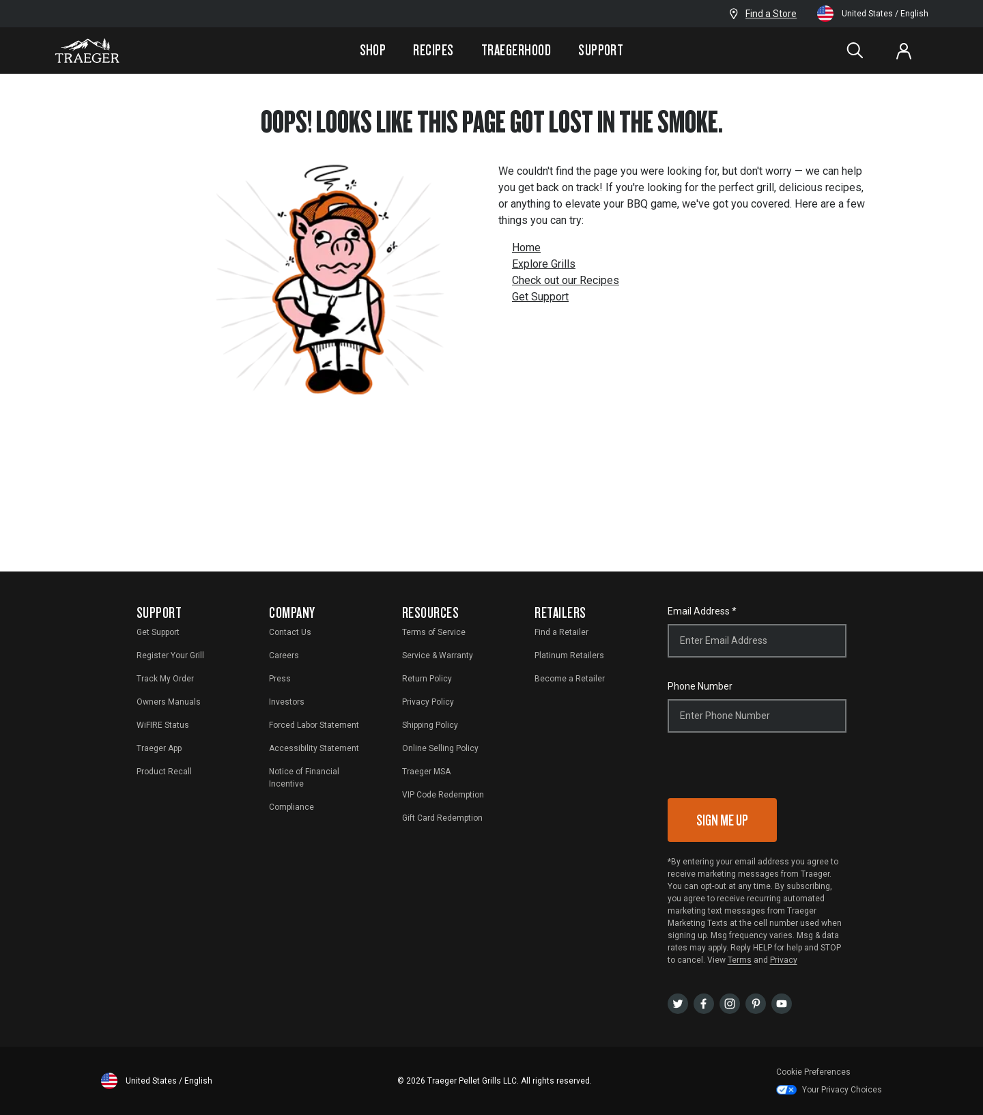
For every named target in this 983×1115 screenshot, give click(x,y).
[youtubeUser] (781, 1002)
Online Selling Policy (440, 748)
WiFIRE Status (163, 725)
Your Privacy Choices (829, 1090)
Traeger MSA (426, 771)
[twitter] (678, 1002)
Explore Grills (543, 263)
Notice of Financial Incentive (304, 778)
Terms (740, 960)
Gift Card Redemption (442, 818)
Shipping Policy (430, 725)
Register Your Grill (170, 655)
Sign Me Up (722, 820)
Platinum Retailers (569, 655)
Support (600, 50)
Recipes (433, 50)
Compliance (291, 807)
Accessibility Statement (314, 748)
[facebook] (704, 1002)
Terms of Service (434, 632)
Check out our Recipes (565, 280)
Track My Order (165, 678)
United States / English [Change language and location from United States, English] (872, 13)
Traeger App (159, 748)
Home (526, 247)
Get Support (540, 296)
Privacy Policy (428, 702)
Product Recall (164, 771)
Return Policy (427, 678)
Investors (286, 702)
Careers (284, 655)
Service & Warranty (437, 655)
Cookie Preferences (813, 1072)
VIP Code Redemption (443, 795)
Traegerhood (516, 50)
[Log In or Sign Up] (903, 50)
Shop (373, 50)
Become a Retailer (570, 678)
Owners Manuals (169, 702)
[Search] (854, 50)
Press (280, 678)
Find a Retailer (561, 632)
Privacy (783, 960)
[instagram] (730, 1002)
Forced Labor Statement (314, 725)
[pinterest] (755, 1002)
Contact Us (290, 632)
